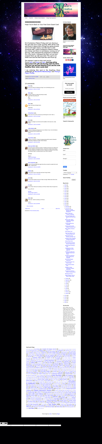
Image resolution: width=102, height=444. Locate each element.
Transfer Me (63, 404)
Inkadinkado (67, 373)
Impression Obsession (57, 373)
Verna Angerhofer (31, 162)
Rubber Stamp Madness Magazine (35, 391)
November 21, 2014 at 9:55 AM (34, 109)
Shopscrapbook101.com (69, 394)
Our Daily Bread (38, 384)
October (67, 278)
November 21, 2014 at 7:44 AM (34, 89)
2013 (65, 295)
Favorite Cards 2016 (46, 367)
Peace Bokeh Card (68, 231)
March (66, 290)
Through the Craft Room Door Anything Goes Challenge (69, 256)
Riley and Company (66, 390)
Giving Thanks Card (69, 241)
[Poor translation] (5, 423)
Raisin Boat (51, 388)
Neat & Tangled (64, 382)
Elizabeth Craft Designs (53, 366)
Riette (29, 93)
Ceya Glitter (54, 354)
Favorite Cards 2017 (54, 367)
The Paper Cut (65, 401)
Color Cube (35, 356)
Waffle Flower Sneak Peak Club (38, 406)
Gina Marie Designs (45, 371)
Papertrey (33, 386)
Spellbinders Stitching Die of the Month (32, 397)
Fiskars (50, 368)
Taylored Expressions (52, 400)
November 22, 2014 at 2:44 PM (34, 181)
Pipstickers (40, 387)
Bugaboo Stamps (72, 352)
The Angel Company (32, 401)
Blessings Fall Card (68, 273)
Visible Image (57, 405)
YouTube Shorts (40, 408)
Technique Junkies (62, 400)
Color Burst (29, 356)
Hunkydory (34, 373)
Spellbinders (55, 396)
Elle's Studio (61, 366)
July (66, 283)
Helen (29, 198)
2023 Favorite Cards (29, 349)
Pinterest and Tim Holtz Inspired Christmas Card (70, 227)
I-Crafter (49, 373)
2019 (65, 196)
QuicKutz (36, 388)
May (66, 286)
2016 (65, 201)
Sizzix (65, 395)
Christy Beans (31, 113)
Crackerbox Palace (31, 78)
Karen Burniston (57, 375)
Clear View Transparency (50, 355)
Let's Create (59, 376)
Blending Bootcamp (65, 351)
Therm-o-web (49, 402)
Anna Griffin (48, 350)
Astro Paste (73, 350)
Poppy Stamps (47, 387)
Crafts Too (42, 359)
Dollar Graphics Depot (38, 365)
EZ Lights (73, 366)
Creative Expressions (49, 360)
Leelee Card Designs (32, 157)
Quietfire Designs (43, 388)
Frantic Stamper (35, 370)
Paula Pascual (39, 386)
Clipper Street (59, 355)
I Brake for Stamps (42, 373)
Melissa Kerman (72, 379)
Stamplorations (38, 399)
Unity (47, 405)
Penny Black (55, 386)
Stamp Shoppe (48, 397)
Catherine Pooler (48, 354)
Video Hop (51, 405)
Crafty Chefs (52, 359)
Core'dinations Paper (50, 356)
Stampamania (55, 397)
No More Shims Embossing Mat (46, 383)
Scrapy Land (62, 392)
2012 (65, 297)
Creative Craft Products (39, 360)
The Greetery (48, 401)
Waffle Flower (28, 406)
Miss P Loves (55, 380)
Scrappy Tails (56, 392)
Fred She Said (42, 370)
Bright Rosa (44, 352)
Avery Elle (28, 351)
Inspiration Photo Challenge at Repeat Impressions (70, 239)
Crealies (58, 359)
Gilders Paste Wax (29, 371)
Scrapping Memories (48, 392)
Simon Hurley (39, 395)
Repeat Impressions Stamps (42, 390)
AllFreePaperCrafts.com (34, 350)
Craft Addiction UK (48, 357)
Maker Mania (28, 379)
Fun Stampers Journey (56, 370)
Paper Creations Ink (46, 384)
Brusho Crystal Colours (53, 352)
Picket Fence (63, 386)
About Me (31, 18)
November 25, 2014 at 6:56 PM (34, 203)
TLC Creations (44, 404)
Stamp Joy (42, 397)
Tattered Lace (43, 400)
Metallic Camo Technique (39, 380)
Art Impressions (60, 350)
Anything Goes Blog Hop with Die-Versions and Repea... (69, 252)
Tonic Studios (52, 404)
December (67, 206)
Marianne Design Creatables (43, 379)
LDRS (54, 376)
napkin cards (58, 382)
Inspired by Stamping (31, 375)
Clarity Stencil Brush (31, 355)
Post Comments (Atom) (34, 210)
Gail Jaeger (64, 370)
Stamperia (69, 397)
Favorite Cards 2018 (62, 367)
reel (61, 388)
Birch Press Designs (51, 351)
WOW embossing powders (69, 406)
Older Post (58, 208)
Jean (29, 85)
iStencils (42, 375)
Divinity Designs (29, 365)
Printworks (32, 388)
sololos (50, 413)
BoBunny (32, 352)
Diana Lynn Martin (32, 146)
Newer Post (27, 208)
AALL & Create (61, 349)
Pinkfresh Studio (33, 387)
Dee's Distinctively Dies (58, 362)
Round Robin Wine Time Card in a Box (69, 262)
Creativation (32, 360)
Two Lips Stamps (34, 405)
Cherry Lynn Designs (72, 354)
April (66, 288)
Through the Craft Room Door (70, 402)
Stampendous (62, 397)
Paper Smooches (68, 384)
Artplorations (67, 350)
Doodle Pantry (48, 365)
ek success (43, 366)
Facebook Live (38, 367)
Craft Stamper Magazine (67, 357)
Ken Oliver (27, 376)
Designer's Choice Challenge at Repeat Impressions (69, 268)
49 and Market (37, 349)
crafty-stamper (31, 128)
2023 (65, 190)
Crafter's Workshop (36, 359)
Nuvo (64, 383)
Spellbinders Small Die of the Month (67, 396)
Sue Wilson (57, 399)
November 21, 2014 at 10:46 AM (34, 124)
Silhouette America (30, 395)
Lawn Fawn (49, 376)
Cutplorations (66, 361)
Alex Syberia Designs (68, 349)
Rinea (72, 390)
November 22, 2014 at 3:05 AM (34, 158)
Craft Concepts (57, 357)
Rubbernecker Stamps (46, 391)
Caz (29, 185)
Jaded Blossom (47, 375)
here (31, 62)
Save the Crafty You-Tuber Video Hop (64, 391)
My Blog (29, 191)
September (67, 280)
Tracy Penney (31, 137)
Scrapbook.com (39, 392)
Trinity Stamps (69, 404)
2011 (65, 298)
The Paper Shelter (73, 401)
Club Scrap (74, 355)
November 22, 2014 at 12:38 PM (34, 167)
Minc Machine (48, 380)
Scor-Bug (74, 391)
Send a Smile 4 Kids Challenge (35, 394)
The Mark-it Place (56, 401)
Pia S (29, 120)
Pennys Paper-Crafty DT (32, 192)
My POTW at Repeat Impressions (69, 260)
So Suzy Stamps (34, 396)
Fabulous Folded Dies (30, 367)
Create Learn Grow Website (67, 359)
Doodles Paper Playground (58, 365)
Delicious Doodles (67, 362)
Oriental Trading (31, 384)
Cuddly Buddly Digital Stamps (49, 361)
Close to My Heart (66, 355)
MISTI (59, 380)
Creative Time (59, 360)
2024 (65, 188)
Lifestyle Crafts (65, 376)
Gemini (69, 370)
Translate (71, 174)
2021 (65, 193)
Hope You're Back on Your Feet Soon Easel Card (70, 234)
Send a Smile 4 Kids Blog (71, 392)
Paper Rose (61, 384)
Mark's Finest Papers (54, 379)
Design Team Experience (51, 18)
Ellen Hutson (67, 366)
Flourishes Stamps (57, 368)
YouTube (31, 408)
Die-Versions (56, 364)
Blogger (58, 413)
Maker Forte (71, 377)
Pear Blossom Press (47, 386)
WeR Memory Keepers (50, 406)
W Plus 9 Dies (71, 405)
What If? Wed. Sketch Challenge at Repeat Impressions (69, 220)
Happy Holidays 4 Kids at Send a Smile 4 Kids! (70, 276)
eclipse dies (38, 366)
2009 (65, 302)
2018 (65, 198)
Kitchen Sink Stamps (41, 376)
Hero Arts (60, 372)
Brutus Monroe (64, 352)
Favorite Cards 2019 (71, 367)
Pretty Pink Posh (68, 387)
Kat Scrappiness (69, 375)
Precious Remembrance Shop (58, 387)
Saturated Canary (54, 391)
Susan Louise (29, 400)
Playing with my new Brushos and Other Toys (70, 236)
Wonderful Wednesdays (43, 71)
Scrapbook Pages (31, 392)
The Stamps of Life (37, 402)
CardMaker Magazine (31, 354)
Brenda (29, 170)
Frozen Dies (49, 370)
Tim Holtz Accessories (33, 404)
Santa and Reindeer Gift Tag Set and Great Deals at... (70, 217)
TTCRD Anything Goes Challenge (69, 224)
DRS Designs (31, 366)
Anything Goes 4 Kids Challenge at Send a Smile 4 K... (69, 249)
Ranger (57, 388)
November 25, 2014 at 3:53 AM (34, 194)
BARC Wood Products (35, 351)
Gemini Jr (73, 370)
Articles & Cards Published (40, 18)
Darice (44, 362)
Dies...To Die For (65, 364)
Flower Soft (28, 370)
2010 (65, 300)
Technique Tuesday (72, 400)
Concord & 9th (41, 356)
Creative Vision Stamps (66, 360)
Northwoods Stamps (57, 383)
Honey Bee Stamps (69, 372)
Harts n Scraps (39, 372)
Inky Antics (74, 373)
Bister (58, 351)
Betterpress (43, 351)
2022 (65, 191)
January (67, 293)
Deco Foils (49, 362)
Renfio (64, 388)
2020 (65, 195)
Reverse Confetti (58, 390)
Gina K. (36, 371)
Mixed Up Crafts (64, 380)
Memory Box (29, 380)
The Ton (43, 402)
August (66, 281)
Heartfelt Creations (47, 372)
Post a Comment (30, 206)
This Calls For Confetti (59, 402)
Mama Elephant (34, 379)
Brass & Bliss (38, 352)
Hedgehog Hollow (54, 372)
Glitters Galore (61, 371)
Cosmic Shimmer (59, 356)
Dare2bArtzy (39, 362)
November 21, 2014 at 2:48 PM (34, 133)
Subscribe (69, 92)
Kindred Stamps (33, 376)
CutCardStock (59, 361)
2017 (65, 200)
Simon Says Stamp (48, 395)
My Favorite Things (50, 382)
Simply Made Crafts (59, 395)
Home (26, 18)
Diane (29, 103)
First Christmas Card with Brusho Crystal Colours (70, 243)
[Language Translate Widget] (70, 173)
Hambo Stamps (31, 372)
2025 (65, 186)
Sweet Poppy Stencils (36, 400)
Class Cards (39, 355)
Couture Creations (67, 356)
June (66, 285)
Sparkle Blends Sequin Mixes (44, 396)
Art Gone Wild (54, 350)
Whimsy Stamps (60, 406)
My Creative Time (41, 382)
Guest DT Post (73, 371)
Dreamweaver (67, 365)
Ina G (29, 177)
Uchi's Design (41, 405)
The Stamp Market (30, 402)
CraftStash (47, 359)
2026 (65, 185)
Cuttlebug (32, 362)
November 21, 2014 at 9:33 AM (34, 99)
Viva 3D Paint (64, 405)
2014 (65, 204)
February (67, 291)
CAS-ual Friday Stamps (40, 354)
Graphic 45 (67, 371)
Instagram (38, 375)
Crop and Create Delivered (36, 361)
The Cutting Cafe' (41, 401)
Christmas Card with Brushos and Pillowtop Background (70, 210)
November (67, 208)
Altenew (41, 350)
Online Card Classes (72, 383)
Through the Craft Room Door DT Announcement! (70, 272)
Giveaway (55, 371)
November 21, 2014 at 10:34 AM (34, 116)
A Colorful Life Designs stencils (49, 349)
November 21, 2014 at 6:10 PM (34, 142)
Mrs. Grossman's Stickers (31, 382)
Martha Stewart (63, 379)
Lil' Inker (72, 376)
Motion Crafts (71, 380)
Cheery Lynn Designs (61, 354)
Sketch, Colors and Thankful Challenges (69, 214)
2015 (65, 203)
